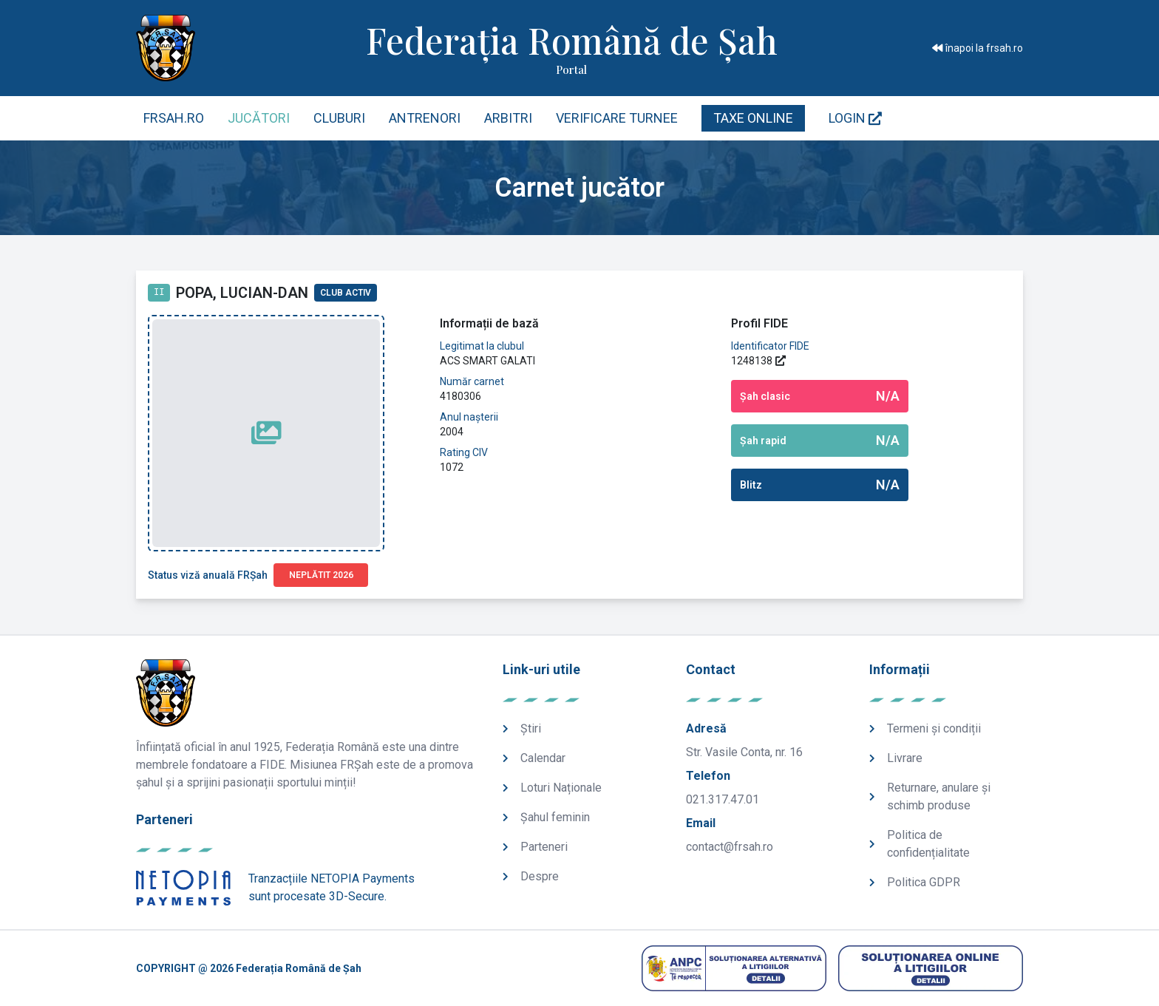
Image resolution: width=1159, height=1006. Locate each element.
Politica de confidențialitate (928, 844)
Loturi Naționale (561, 788)
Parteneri (544, 847)
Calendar (542, 758)
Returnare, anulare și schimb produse (938, 796)
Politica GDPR (923, 882)
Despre (539, 876)
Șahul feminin (555, 817)
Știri (530, 728)
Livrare (904, 758)
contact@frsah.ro (729, 847)
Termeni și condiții (934, 728)
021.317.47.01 (722, 799)
